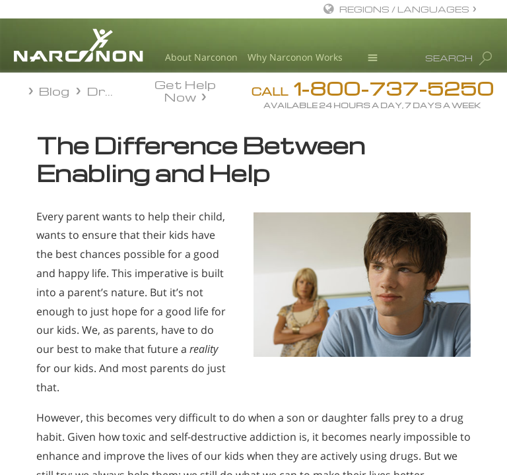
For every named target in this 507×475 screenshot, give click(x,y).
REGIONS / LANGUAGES (404, 9)
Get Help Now (185, 90)
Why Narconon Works (295, 57)
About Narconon (201, 57)
